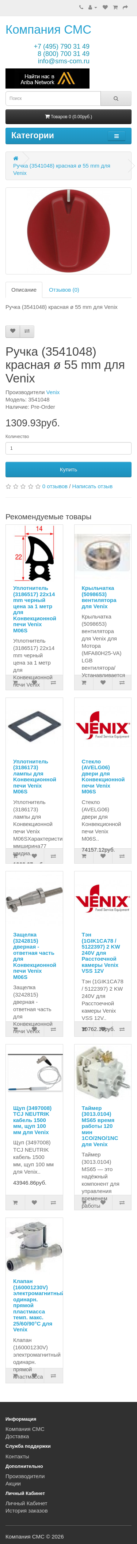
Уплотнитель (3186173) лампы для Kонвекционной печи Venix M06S (34, 776)
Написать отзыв (92, 486)
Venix (53, 392)
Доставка (17, 1436)
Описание (24, 290)
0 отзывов (55, 486)
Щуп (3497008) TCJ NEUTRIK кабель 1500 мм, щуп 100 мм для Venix (32, 1120)
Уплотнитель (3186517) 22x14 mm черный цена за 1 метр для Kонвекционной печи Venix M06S (34, 609)
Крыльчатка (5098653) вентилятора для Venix (99, 597)
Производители (25, 1476)
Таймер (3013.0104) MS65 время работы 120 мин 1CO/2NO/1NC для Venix (100, 1126)
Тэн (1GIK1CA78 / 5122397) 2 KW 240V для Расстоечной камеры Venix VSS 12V (101, 952)
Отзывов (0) (64, 290)
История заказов (26, 1510)
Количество (17, 436)
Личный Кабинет (26, 1503)
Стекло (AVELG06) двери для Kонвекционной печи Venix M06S (103, 776)
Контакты (17, 1456)
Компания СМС (48, 29)
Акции (13, 1483)
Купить (68, 469)
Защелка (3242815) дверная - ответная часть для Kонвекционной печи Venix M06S (34, 955)
